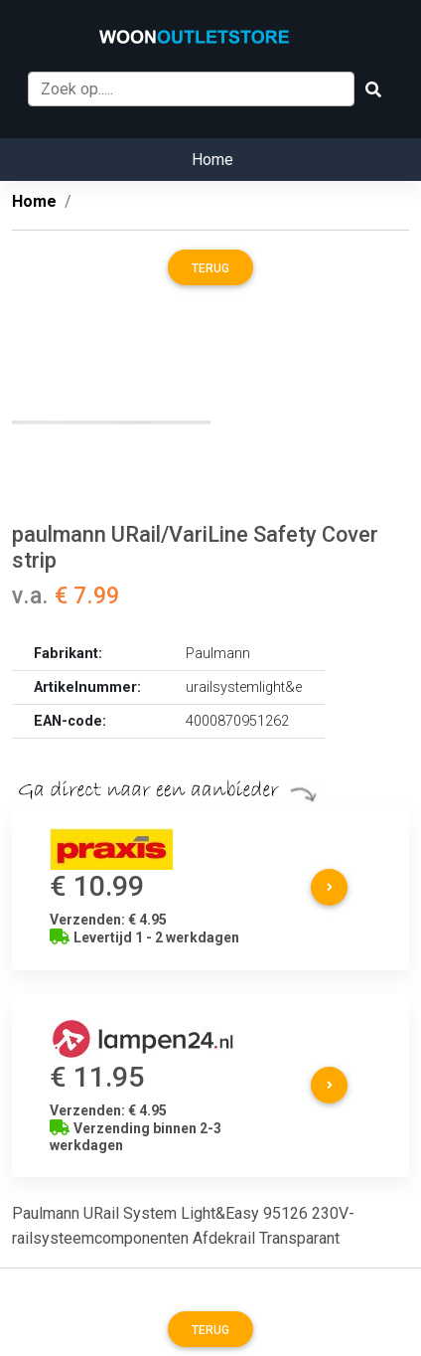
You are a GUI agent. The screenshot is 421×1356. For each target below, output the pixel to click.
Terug (210, 268)
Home (212, 159)
